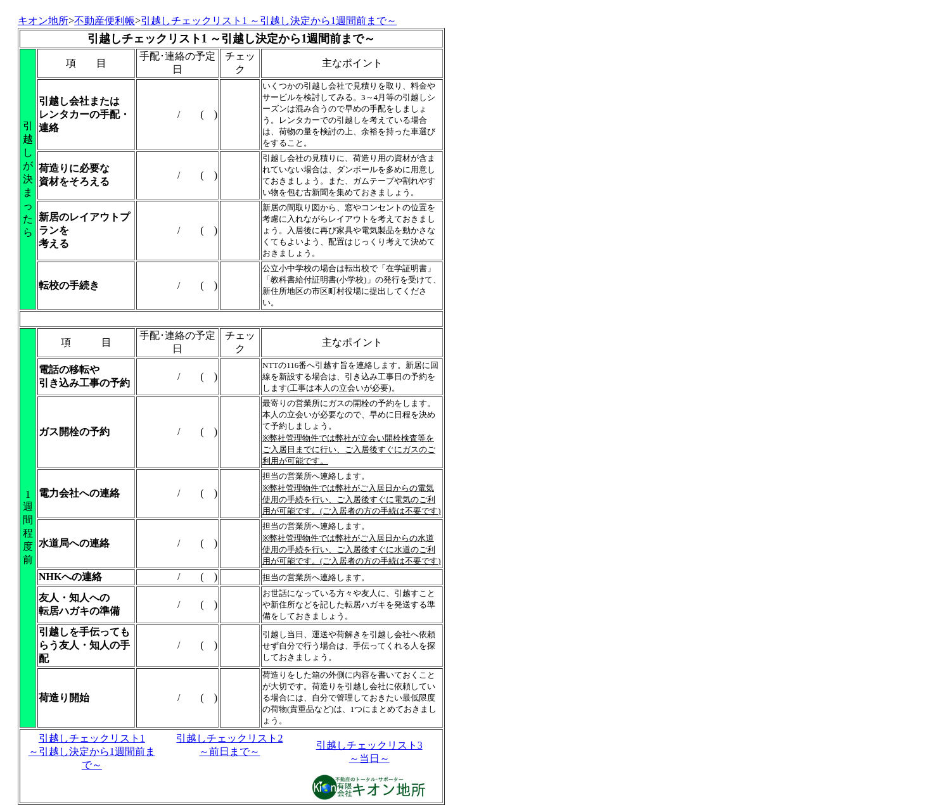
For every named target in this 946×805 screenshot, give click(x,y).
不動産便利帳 (104, 20)
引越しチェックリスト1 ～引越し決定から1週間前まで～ (92, 751)
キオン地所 (43, 20)
